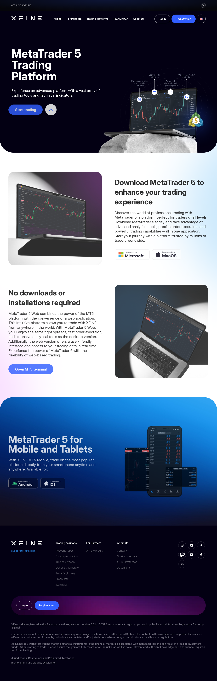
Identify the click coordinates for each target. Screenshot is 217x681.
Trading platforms (97, 18)
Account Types (65, 550)
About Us (138, 18)
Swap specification (67, 556)
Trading (57, 18)
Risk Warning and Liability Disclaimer (33, 662)
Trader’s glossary (66, 573)
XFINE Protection (127, 562)
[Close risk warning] (203, 5)
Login (162, 19)
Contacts (122, 550)
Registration (183, 19)
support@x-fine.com (23, 550)
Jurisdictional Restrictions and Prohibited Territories (42, 658)
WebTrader (62, 584)
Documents (124, 567)
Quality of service (127, 556)
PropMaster (121, 19)
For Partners (74, 18)
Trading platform (65, 562)
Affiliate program (95, 550)
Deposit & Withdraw (67, 567)
